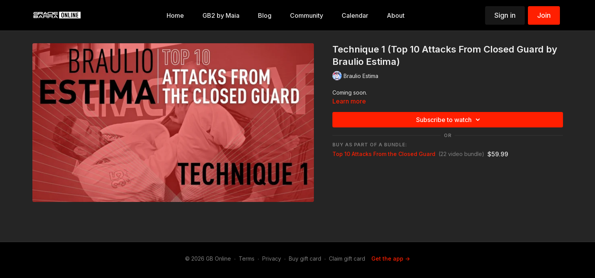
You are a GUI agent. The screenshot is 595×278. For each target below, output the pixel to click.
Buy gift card (305, 258)
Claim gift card (347, 258)
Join (544, 15)
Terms (247, 258)
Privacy (271, 258)
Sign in (505, 15)
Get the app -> (390, 258)
